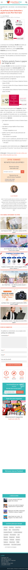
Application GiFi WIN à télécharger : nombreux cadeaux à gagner (16, 511)
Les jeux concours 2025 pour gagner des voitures (15, 500)
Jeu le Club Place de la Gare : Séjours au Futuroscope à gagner (14, 249)
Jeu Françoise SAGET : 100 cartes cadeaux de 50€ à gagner (14, 231)
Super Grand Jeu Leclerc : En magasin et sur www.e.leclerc (15, 517)
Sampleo (18, 539)
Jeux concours (11, 7)
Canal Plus (18, 527)
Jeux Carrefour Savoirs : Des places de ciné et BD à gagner (14, 321)
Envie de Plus (16, 530)
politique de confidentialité (7, 333)
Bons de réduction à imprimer (8, 560)
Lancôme (6, 534)
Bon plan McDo (5, 562)
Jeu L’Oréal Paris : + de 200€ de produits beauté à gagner (14, 285)
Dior (10, 530)
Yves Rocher (7, 544)
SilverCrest (12, 542)
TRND (17, 542)
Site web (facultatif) (6, 359)
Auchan (5, 527)
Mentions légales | (10, 568)
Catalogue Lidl (4, 557)
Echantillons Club (3, 7)
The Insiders (13, 534)
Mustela (6, 537)
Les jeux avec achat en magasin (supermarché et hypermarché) (16, 505)
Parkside (12, 539)
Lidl (18, 534)
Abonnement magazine (14, 418)
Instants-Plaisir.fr (8, 532)
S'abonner (20, 392)
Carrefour (11, 527)
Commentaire (5, 335)
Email (2, 355)
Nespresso (11, 537)
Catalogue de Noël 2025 (7, 563)
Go (22, 171)
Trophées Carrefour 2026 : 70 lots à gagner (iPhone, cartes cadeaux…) (14, 267)
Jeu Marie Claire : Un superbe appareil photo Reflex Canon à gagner (14, 303)
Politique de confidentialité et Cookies (21, 568)
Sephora (6, 542)
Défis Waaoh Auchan (6, 559)
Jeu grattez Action (5, 564)
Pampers (6, 539)
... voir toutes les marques (10, 547)
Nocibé (17, 45)
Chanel (5, 530)
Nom (2, 350)
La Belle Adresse (18, 532)
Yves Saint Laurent (15, 544)
